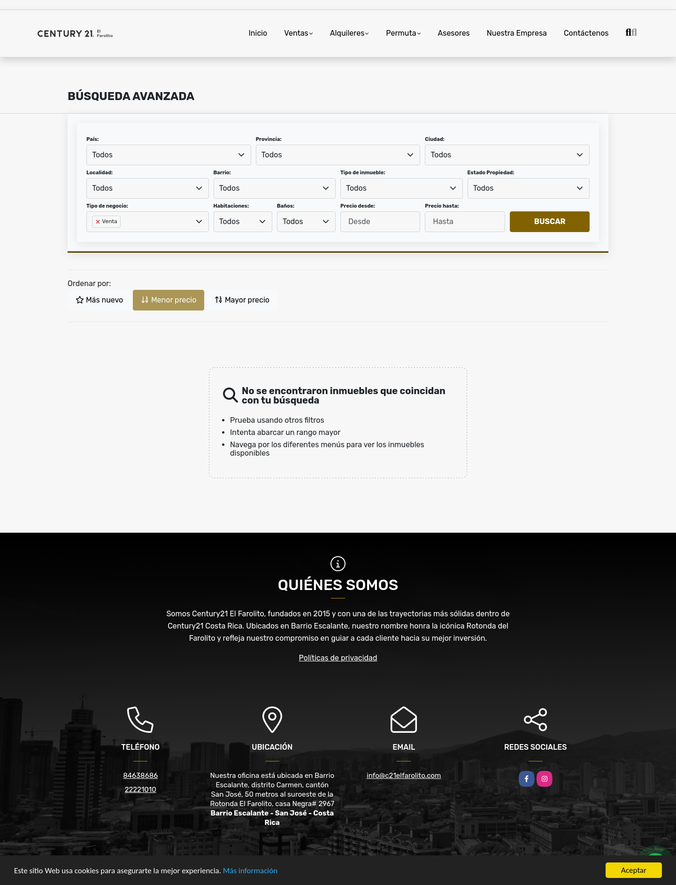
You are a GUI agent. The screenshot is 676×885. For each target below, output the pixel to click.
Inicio (257, 33)
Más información (250, 871)
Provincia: (269, 139)
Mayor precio (242, 299)
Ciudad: (435, 139)
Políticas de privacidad (338, 657)
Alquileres (347, 33)
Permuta (401, 33)
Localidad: (99, 173)
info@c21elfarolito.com (404, 775)
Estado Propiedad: (491, 173)
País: (92, 139)
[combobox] (168, 155)
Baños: (285, 206)
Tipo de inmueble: (362, 173)
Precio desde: (357, 206)
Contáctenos (586, 33)
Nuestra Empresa (517, 33)
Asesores (454, 33)
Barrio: (222, 173)
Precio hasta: (442, 206)
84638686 (140, 775)
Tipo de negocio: (107, 206)
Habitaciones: (231, 206)
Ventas (296, 33)
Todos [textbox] (102, 154)
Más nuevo (99, 299)
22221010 (140, 789)
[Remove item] (98, 221)
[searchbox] (95, 237)
